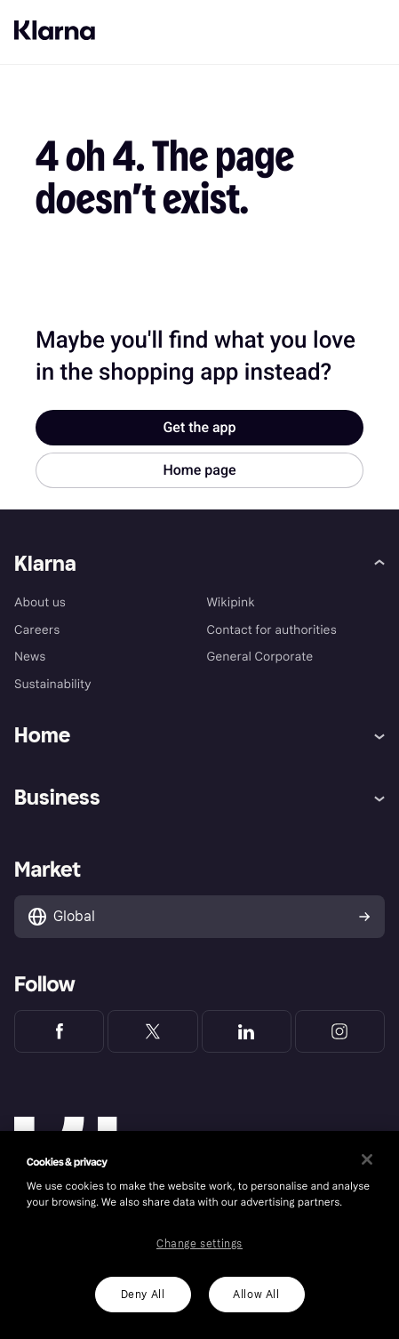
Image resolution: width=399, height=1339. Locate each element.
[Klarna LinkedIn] (246, 1031)
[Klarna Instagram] (340, 1031)
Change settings (199, 1244)
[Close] (367, 1159)
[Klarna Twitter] (152, 1031)
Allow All (256, 1294)
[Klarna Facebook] (59, 1031)
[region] (199, 1235)
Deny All (143, 1294)
